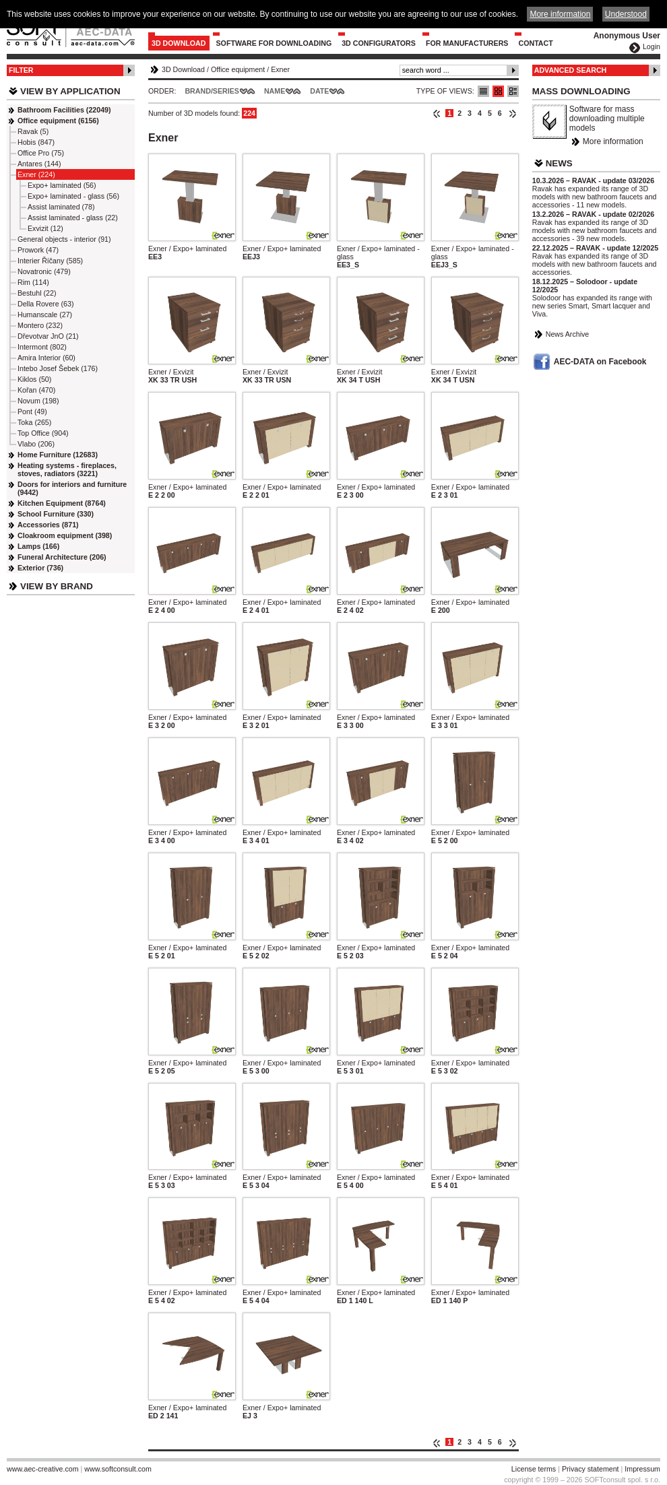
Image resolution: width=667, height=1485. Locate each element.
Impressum (642, 1469)
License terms (533, 1469)
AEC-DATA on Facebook (600, 361)
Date (319, 91)
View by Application (70, 91)
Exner (280, 69)
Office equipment (238, 69)
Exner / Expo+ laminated (187, 248)
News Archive (568, 334)
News (559, 163)
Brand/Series (212, 91)
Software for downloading (274, 43)
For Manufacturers (467, 43)
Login (651, 46)
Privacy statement (590, 1469)
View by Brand (56, 586)
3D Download (179, 43)
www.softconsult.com (118, 1469)
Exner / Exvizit (171, 372)
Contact (535, 43)
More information (613, 141)
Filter (21, 70)
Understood (626, 14)
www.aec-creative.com (43, 1469)
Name (274, 91)
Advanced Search (570, 70)
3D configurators (379, 43)
